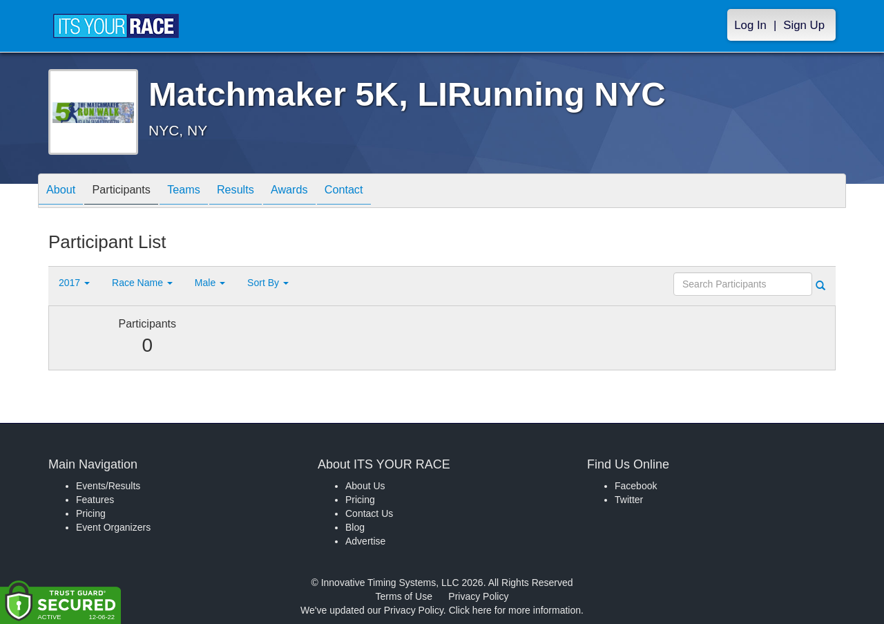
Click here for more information (515, 610)
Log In (750, 25)
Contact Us (369, 513)
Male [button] (210, 282)
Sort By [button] (268, 282)
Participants (132, 191)
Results (259, 191)
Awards (320, 191)
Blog (355, 527)
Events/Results (108, 485)
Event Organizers (113, 527)
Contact (382, 191)
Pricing (91, 513)
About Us (365, 485)
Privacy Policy (478, 596)
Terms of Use (404, 596)
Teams (201, 191)
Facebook (636, 485)
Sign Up (804, 25)
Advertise (365, 541)
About (64, 191)
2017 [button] (74, 282)
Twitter (629, 499)
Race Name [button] (142, 282)
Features (95, 499)
